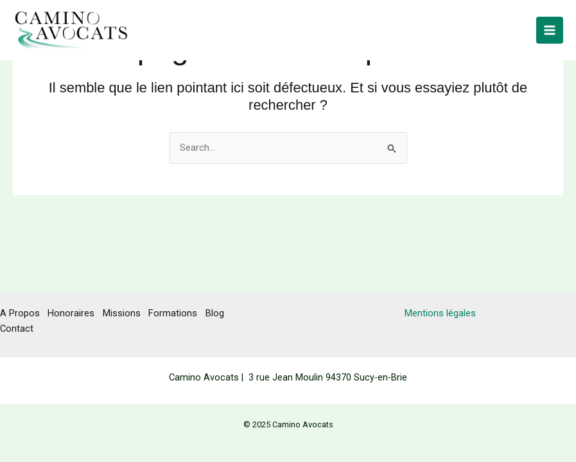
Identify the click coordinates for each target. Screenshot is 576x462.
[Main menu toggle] (549, 34)
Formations (177, 313)
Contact (16, 328)
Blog (221, 313)
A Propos (20, 313)
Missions (125, 313)
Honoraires (72, 313)
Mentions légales (440, 313)
